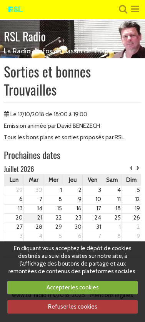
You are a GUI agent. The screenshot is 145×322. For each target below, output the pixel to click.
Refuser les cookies (72, 306)
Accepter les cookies (73, 287)
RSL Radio (25, 36)
